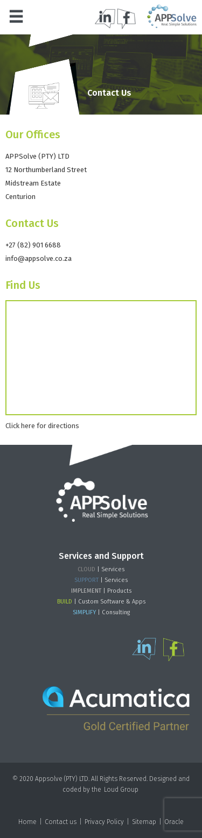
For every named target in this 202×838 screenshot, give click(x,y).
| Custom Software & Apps (101, 601)
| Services (101, 569)
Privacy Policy (104, 822)
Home (27, 822)
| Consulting (101, 612)
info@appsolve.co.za (38, 258)
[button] (16, 16)
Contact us (60, 822)
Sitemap (144, 822)
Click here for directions (42, 426)
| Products (101, 590)
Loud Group (121, 789)
